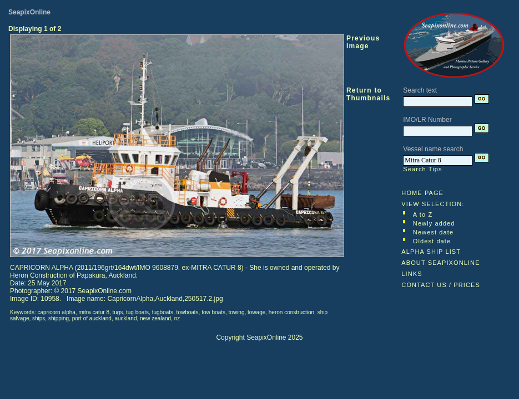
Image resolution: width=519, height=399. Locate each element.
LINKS (411, 273)
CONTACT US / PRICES (440, 285)
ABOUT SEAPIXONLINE (440, 262)
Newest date (433, 232)
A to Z (422, 214)
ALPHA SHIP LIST (431, 251)
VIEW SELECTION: (432, 204)
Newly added (434, 223)
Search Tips (422, 169)
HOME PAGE (422, 193)
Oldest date (432, 241)
